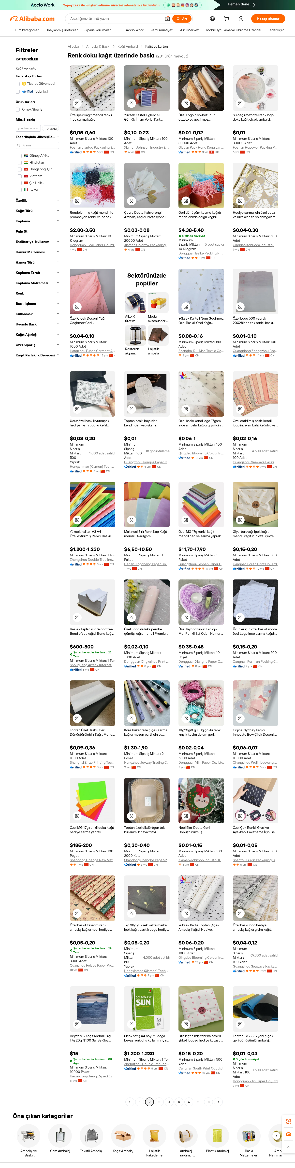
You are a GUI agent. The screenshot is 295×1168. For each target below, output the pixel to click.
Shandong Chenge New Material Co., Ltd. (92, 860)
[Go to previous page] (129, 1102)
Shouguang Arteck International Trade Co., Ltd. (92, 665)
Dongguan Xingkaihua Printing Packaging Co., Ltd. (147, 661)
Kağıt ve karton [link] (156, 46)
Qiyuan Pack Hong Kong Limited (201, 147)
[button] (167, 19)
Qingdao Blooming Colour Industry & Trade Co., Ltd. (201, 453)
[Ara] (182, 19)
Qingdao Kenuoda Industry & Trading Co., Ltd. (255, 245)
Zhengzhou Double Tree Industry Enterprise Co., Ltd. (92, 560)
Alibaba (73, 46)
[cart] (227, 19)
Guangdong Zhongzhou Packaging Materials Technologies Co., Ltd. (255, 351)
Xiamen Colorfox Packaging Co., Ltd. (147, 245)
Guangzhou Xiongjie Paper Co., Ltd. (147, 462)
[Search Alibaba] (115, 18)
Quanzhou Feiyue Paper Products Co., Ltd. (92, 965)
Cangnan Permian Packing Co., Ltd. (255, 661)
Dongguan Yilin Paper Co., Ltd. (201, 762)
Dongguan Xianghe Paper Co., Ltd (201, 661)
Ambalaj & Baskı (98, 46)
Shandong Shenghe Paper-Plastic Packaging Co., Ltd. (147, 860)
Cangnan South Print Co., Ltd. (255, 564)
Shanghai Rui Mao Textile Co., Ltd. (201, 351)
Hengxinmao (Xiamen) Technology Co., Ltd (92, 466)
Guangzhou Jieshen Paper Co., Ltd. (201, 564)
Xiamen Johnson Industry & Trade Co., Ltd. (147, 147)
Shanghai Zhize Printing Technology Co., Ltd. (92, 762)
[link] (288, 1121)
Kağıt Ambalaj (128, 46)
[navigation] (37, 574)
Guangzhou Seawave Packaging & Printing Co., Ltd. (255, 462)
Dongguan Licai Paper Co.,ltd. (92, 245)
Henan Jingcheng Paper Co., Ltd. (147, 564)
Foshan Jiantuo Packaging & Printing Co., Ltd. (92, 147)
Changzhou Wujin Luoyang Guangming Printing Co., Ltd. (255, 762)
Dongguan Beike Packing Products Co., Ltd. (201, 253)
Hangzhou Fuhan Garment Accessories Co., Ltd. (92, 351)
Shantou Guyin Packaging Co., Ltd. (255, 860)
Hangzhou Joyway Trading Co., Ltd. (147, 762)
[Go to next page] (218, 1102)
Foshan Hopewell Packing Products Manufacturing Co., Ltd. (255, 147)
